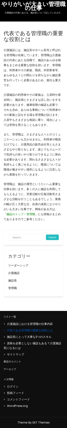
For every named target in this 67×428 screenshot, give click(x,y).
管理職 (12, 288)
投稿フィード (15, 393)
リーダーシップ (18, 265)
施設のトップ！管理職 (20, 214)
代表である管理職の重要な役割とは (30, 330)
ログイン (12, 386)
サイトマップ (15, 354)
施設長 (12, 280)
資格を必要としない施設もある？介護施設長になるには (32, 345)
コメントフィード (18, 399)
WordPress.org (17, 406)
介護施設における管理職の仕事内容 (30, 324)
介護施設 (14, 273)
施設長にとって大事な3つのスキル (29, 337)
